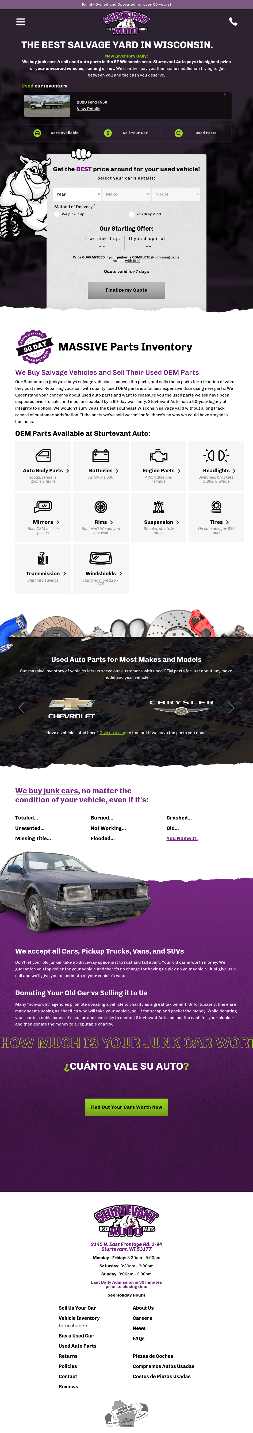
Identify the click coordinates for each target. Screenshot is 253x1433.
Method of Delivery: (74, 207)
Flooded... (103, 838)
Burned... (102, 818)
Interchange (73, 1326)
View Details (88, 109)
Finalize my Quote (126, 293)
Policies (68, 1366)
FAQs (138, 1338)
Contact (68, 1376)
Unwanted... (30, 828)
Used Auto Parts (78, 1346)
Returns (68, 1356)
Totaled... (26, 818)
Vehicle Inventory (79, 1318)
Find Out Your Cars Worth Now (126, 1107)
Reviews (68, 1387)
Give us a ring (112, 732)
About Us (143, 1308)
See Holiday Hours (126, 1295)
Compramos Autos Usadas (163, 1366)
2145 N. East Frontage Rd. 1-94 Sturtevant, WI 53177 (126, 1246)
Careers (142, 1318)
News (139, 1328)
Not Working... (108, 828)
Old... (172, 828)
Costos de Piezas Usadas (161, 1376)
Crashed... (179, 818)
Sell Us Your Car (77, 1308)
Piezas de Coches (153, 1356)
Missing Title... (33, 838)
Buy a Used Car (76, 1336)
